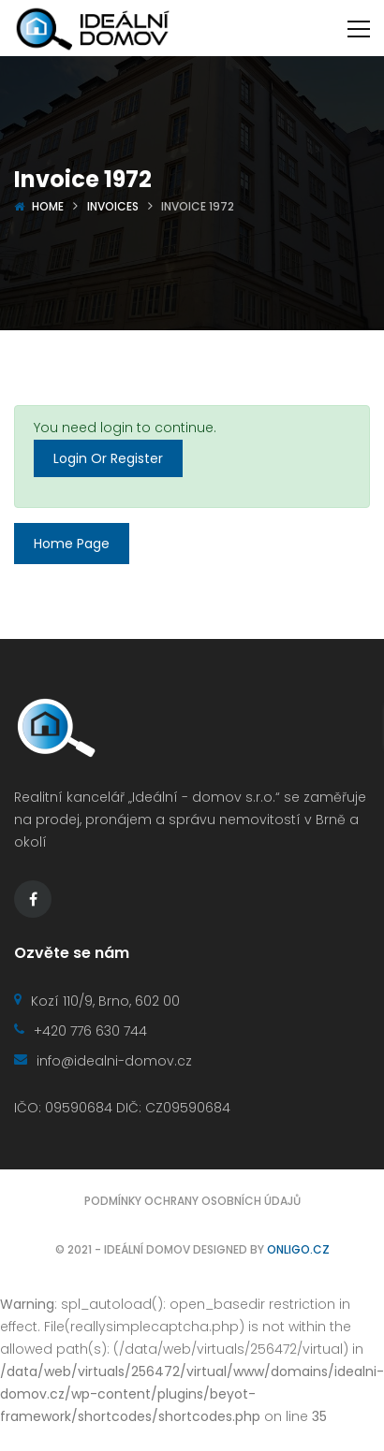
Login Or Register (108, 458)
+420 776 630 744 (80, 1031)
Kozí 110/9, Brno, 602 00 (97, 1001)
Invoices (113, 206)
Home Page (72, 543)
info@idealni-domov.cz (103, 1061)
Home (48, 206)
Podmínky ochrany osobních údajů (192, 1201)
